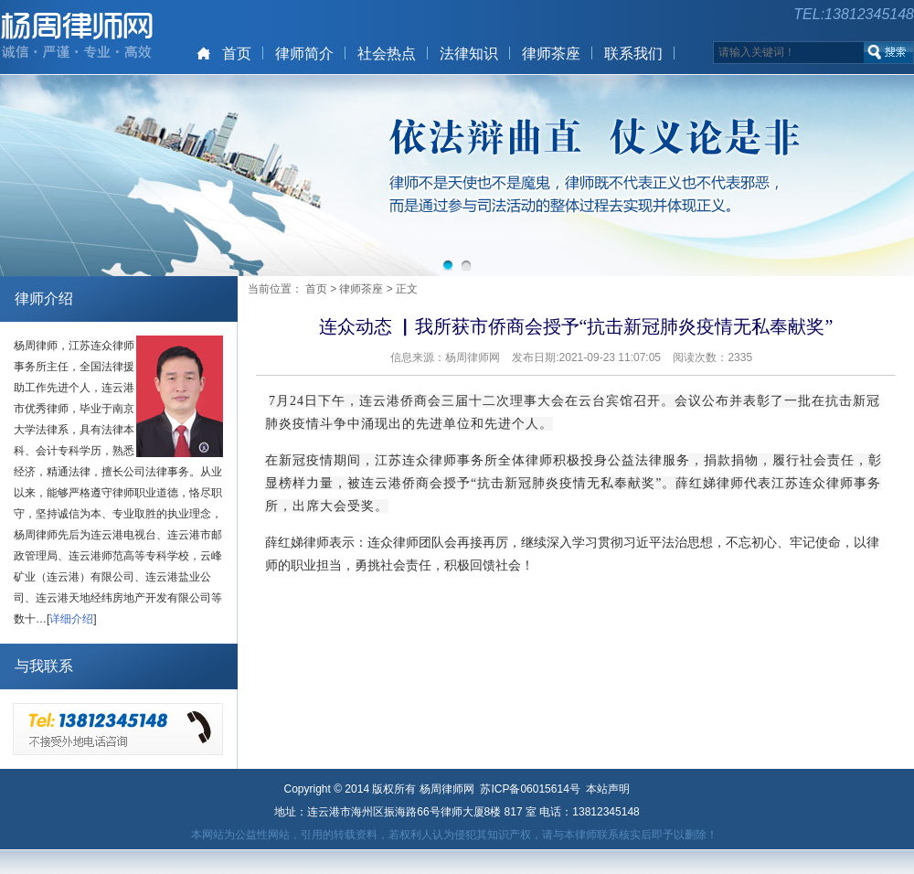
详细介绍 (71, 619)
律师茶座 (551, 53)
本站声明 (608, 789)
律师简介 (304, 53)
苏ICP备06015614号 (529, 789)
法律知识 (469, 53)
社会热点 (386, 53)
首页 (236, 53)
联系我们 (633, 53)
